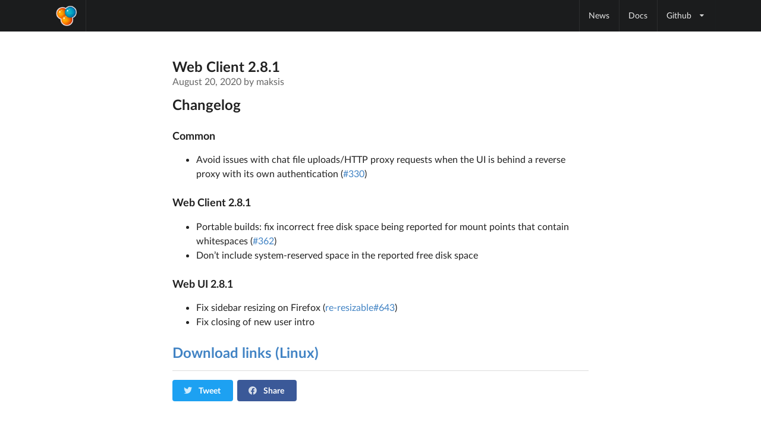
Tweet (202, 390)
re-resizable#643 (360, 307)
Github (686, 15)
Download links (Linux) (245, 352)
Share (266, 390)
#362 (263, 240)
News (599, 15)
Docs (637, 15)
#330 (353, 173)
